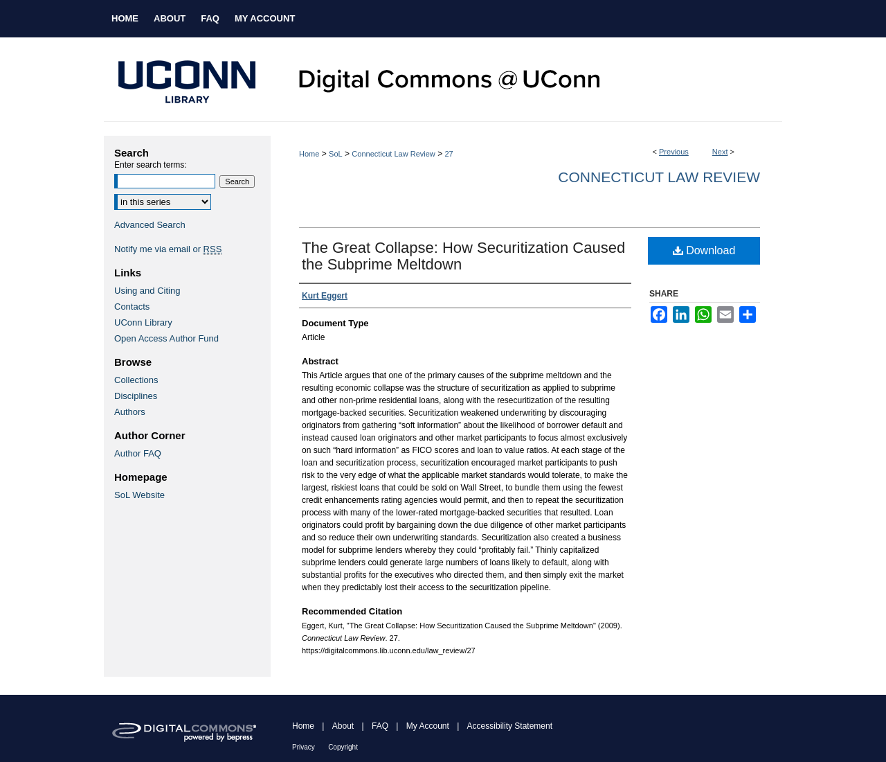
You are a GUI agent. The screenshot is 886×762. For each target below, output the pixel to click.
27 (448, 154)
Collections (136, 380)
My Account (427, 726)
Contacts (132, 306)
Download (704, 250)
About (343, 726)
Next (720, 152)
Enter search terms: (150, 165)
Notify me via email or (168, 249)
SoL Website (139, 495)
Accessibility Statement (509, 726)
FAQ (380, 726)
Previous (674, 152)
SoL (336, 154)
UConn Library (143, 322)
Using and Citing (147, 290)
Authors (129, 412)
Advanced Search (150, 225)
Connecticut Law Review (393, 154)
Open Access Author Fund (166, 338)
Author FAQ (137, 453)
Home (309, 154)
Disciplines (135, 396)
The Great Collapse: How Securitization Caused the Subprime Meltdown (463, 256)
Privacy (303, 747)
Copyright (343, 747)
